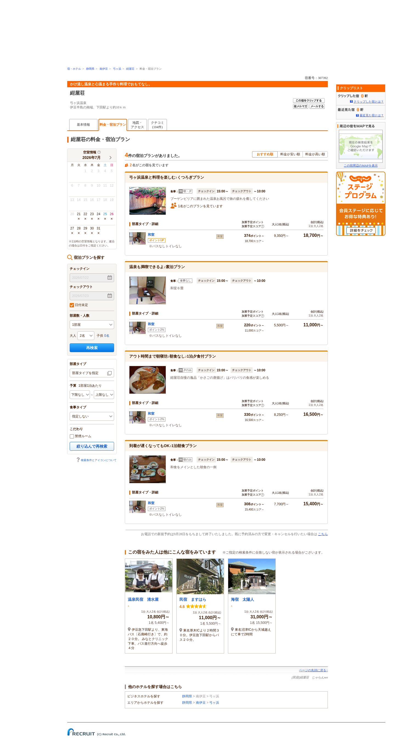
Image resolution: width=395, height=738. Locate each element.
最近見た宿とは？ (372, 115)
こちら (323, 534)
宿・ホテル (74, 68)
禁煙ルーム (80, 436)
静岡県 (90, 68)
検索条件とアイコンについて (96, 460)
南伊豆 (104, 68)
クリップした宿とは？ (369, 101)
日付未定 (79, 305)
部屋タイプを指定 (85, 373)
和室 (151, 235)
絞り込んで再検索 (92, 446)
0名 (106, 336)
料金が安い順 (290, 154)
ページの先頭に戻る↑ (313, 670)
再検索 (92, 348)
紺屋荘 (130, 68)
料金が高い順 (315, 154)
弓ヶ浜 (117, 68)
